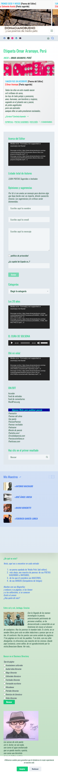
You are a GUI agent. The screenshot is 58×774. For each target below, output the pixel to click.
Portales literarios (11, 690)
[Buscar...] (26, 457)
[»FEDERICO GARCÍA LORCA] (8, 519)
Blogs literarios (10, 672)
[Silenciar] (38, 343)
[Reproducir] (11, 343)
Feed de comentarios (16, 399)
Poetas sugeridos (22, 122)
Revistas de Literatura (13, 694)
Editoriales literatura (12, 676)
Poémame (12, 427)
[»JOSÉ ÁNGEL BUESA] (8, 497)
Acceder (11, 393)
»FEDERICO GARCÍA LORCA (26, 518)
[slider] (25, 343)
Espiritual (9, 122)
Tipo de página (9, 661)
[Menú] (51, 30)
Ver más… (27, 646)
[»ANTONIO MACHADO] (8, 486)
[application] (29, 154)
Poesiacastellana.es (16, 438)
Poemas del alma (15, 416)
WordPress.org (14, 401)
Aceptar (22, 769)
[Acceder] (48, 38)
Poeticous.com (14, 441)
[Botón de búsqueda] (47, 457)
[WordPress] (16, 38)
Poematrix (12, 413)
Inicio (6, 57)
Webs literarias (10, 697)
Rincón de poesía (15, 430)
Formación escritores (12, 683)
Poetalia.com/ (14, 433)
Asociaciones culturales (13, 665)
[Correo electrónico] (20, 38)
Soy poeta (12, 419)
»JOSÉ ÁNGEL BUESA (23, 497)
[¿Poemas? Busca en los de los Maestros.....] (52, 38)
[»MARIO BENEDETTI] (8, 508)
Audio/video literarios (12, 668)
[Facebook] (4, 38)
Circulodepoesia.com (16, 435)
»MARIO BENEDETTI (22, 507)
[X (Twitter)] (8, 38)
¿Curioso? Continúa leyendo (17, 116)
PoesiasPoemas (14, 421)
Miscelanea (9, 687)
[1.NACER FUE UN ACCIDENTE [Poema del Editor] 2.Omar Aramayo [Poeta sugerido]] (29, 68)
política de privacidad (19, 255)
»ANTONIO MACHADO (23, 486)
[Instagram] (12, 38)
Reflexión (34, 122)
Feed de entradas (15, 396)
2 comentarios (46, 122)
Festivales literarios (12, 679)
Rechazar (35, 769)
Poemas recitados (15, 424)
